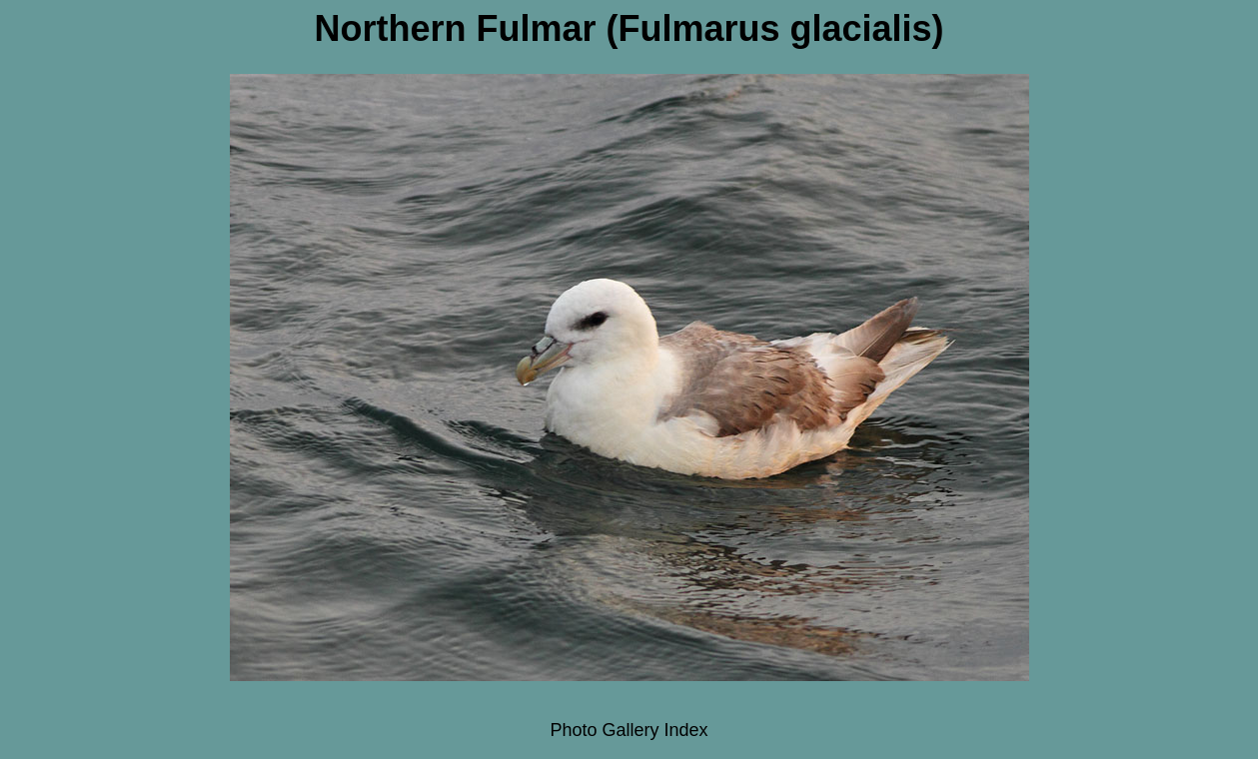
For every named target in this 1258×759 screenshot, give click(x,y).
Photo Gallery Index (628, 730)
